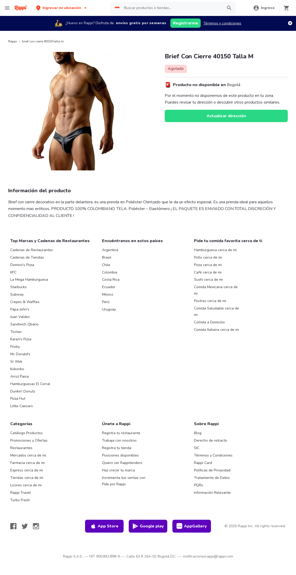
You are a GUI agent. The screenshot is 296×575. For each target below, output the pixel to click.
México (107, 294)
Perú (105, 301)
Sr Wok (16, 361)
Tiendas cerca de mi (26, 477)
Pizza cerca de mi (208, 264)
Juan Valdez (20, 316)
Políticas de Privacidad (212, 470)
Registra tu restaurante (121, 433)
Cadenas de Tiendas (27, 257)
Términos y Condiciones (213, 455)
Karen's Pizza (20, 339)
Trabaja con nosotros (119, 440)
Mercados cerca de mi (28, 455)
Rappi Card (203, 462)
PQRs (198, 485)
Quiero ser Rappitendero (122, 462)
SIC (196, 447)
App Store (104, 526)
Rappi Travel (20, 492)
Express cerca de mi (26, 470)
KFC (13, 272)
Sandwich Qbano (24, 324)
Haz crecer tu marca (118, 470)
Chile (106, 264)
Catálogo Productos (26, 433)
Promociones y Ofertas (29, 440)
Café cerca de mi (207, 272)
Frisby (15, 346)
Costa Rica (110, 279)
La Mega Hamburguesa (29, 279)
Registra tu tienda (116, 447)
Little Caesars (21, 406)
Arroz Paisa (19, 376)
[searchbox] (172, 8)
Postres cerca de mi (210, 300)
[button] (61, 8)
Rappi (12, 41)
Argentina (110, 250)
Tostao (16, 331)
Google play (148, 526)
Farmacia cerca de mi (27, 462)
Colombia (109, 272)
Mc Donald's (20, 354)
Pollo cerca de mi (208, 257)
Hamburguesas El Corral (30, 383)
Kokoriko (17, 369)
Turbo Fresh (20, 500)
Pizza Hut (17, 398)
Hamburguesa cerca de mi (215, 250)
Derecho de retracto (210, 440)
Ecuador (108, 287)
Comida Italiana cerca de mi (216, 329)
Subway (17, 294)
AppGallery (192, 526)
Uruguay (109, 309)
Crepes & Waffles (25, 301)
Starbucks (18, 287)
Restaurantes (21, 447)
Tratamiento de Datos (212, 477)
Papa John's (19, 309)
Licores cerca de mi (26, 485)
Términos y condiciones (222, 23)
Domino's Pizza (22, 264)
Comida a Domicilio (209, 322)
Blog (197, 433)
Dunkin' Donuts (22, 391)
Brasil (106, 257)
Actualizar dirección (226, 116)
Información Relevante (212, 492)
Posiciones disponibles (120, 455)
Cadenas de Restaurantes (31, 250)
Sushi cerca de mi (208, 279)
